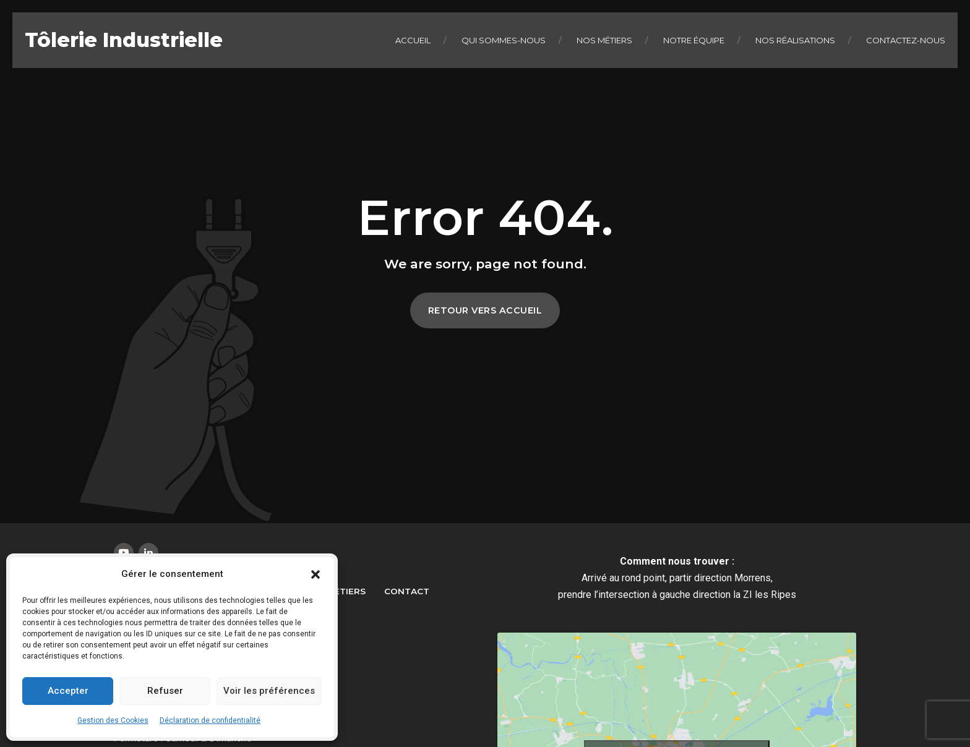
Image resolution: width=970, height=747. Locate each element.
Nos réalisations (795, 40)
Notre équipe (693, 40)
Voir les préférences (269, 690)
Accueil (413, 40)
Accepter (68, 690)
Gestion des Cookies (112, 720)
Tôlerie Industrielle (124, 40)
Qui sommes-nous (503, 40)
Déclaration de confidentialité (210, 720)
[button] (315, 574)
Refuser (165, 690)
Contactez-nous (905, 40)
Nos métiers (604, 40)
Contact (406, 591)
